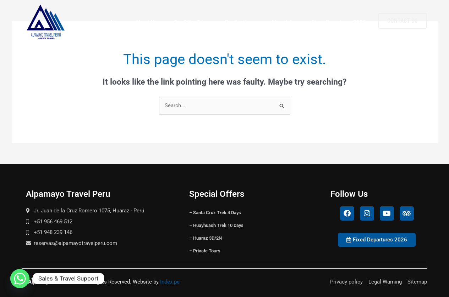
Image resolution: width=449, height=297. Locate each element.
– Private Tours (204, 250)
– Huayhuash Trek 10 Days (216, 225)
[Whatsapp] (19, 278)
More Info (287, 22)
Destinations (243, 22)
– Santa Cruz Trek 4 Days (215, 212)
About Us (149, 22)
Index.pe (170, 282)
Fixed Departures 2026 (339, 22)
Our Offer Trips (194, 22)
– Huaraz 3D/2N (205, 238)
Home (118, 22)
